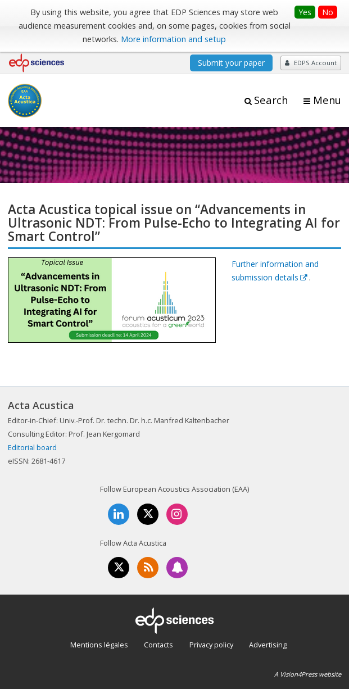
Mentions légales (99, 645)
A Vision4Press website (307, 674)
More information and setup (173, 39)
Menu (327, 100)
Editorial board (32, 447)
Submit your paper (231, 62)
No (327, 12)
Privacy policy (211, 645)
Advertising (268, 645)
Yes (304, 12)
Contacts (158, 645)
